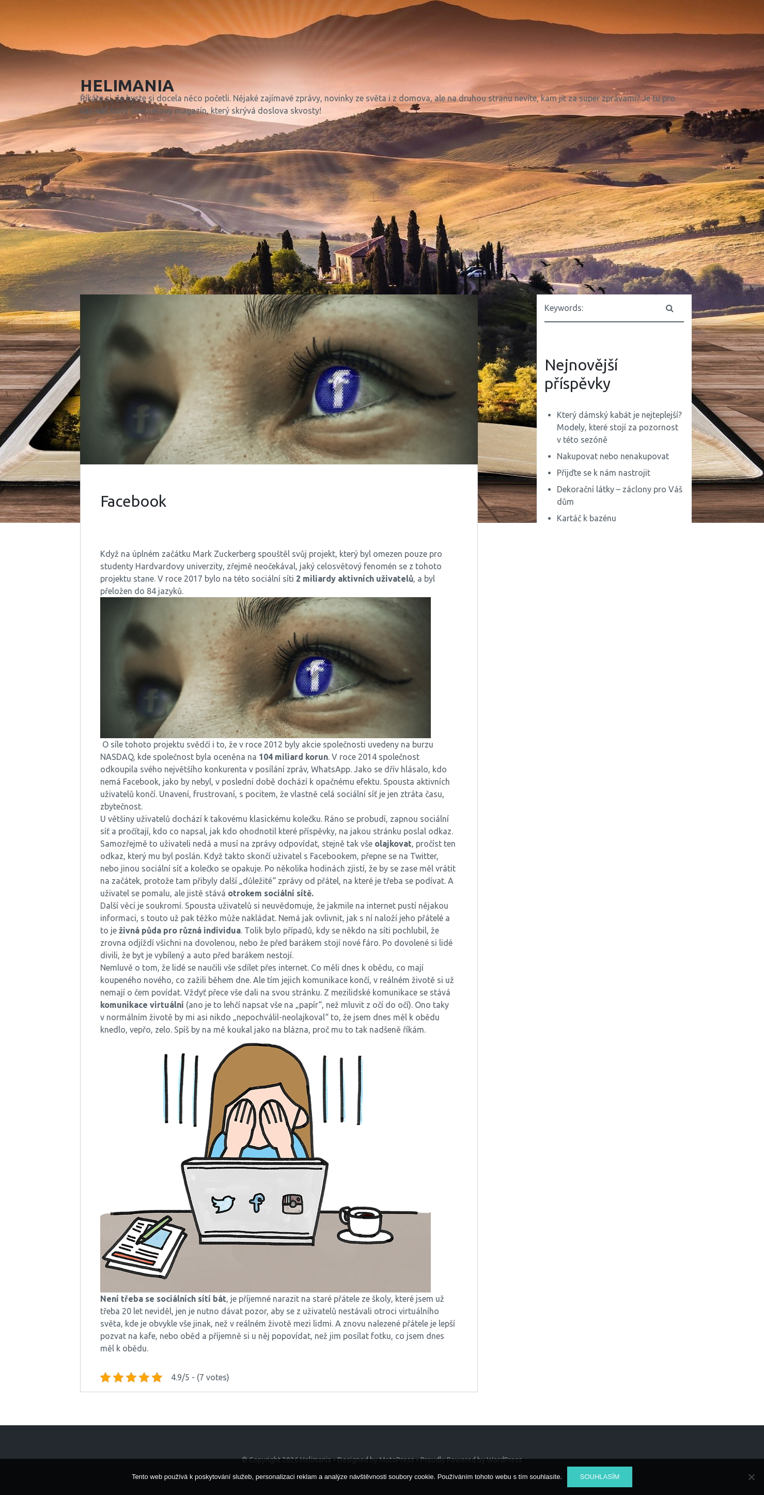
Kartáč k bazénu (586, 518)
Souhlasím (600, 1477)
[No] (751, 1477)
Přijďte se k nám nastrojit (603, 472)
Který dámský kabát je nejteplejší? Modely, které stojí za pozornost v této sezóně (619, 427)
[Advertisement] (382, 207)
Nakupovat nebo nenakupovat (613, 456)
